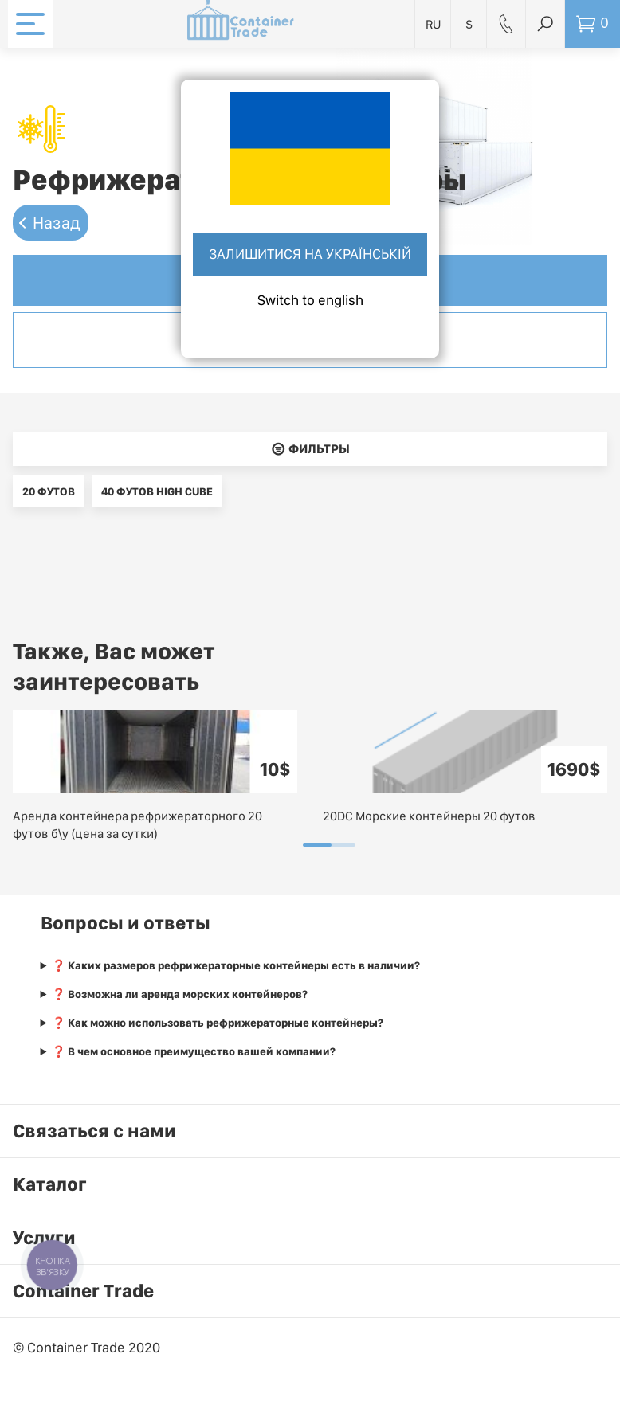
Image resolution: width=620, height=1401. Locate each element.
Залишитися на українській (310, 253)
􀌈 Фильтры (310, 448)
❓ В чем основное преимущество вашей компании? (194, 1051)
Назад (56, 223)
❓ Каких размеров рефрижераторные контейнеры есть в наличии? (236, 965)
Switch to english (310, 300)
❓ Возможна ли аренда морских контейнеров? (180, 994)
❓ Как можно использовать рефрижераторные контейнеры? (217, 1022)
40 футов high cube (157, 491)
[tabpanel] (155, 776)
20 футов (48, 491)
